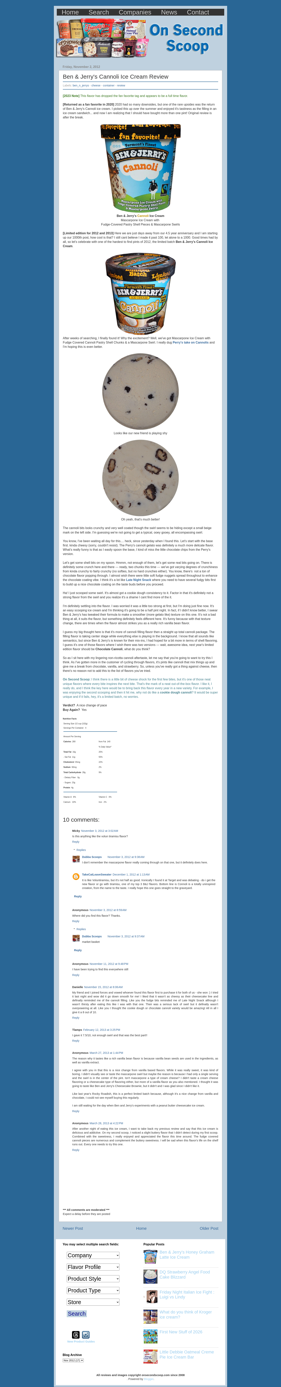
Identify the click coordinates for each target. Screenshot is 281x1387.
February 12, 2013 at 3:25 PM (101, 1029)
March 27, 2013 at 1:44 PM (106, 1052)
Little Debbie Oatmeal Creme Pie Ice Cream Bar (187, 1354)
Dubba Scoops (92, 857)
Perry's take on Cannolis (191, 342)
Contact (198, 12)
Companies (135, 12)
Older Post (209, 1228)
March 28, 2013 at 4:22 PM (106, 1123)
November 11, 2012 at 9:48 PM (109, 963)
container (109, 85)
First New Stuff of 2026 (181, 1331)
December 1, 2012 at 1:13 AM (131, 874)
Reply (75, 841)
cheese (95, 85)
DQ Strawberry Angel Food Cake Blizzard (185, 1275)
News (169, 12)
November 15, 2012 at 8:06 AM (103, 987)
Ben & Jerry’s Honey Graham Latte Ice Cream (187, 1255)
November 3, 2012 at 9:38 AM (126, 857)
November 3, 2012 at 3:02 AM (99, 830)
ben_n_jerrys (81, 85)
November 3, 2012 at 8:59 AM (108, 910)
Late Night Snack (138, 580)
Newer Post (73, 1228)
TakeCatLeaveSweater (96, 874)
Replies (81, 850)
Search (99, 12)
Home (70, 12)
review (121, 85)
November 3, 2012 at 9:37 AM (126, 936)
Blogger (149, 1379)
